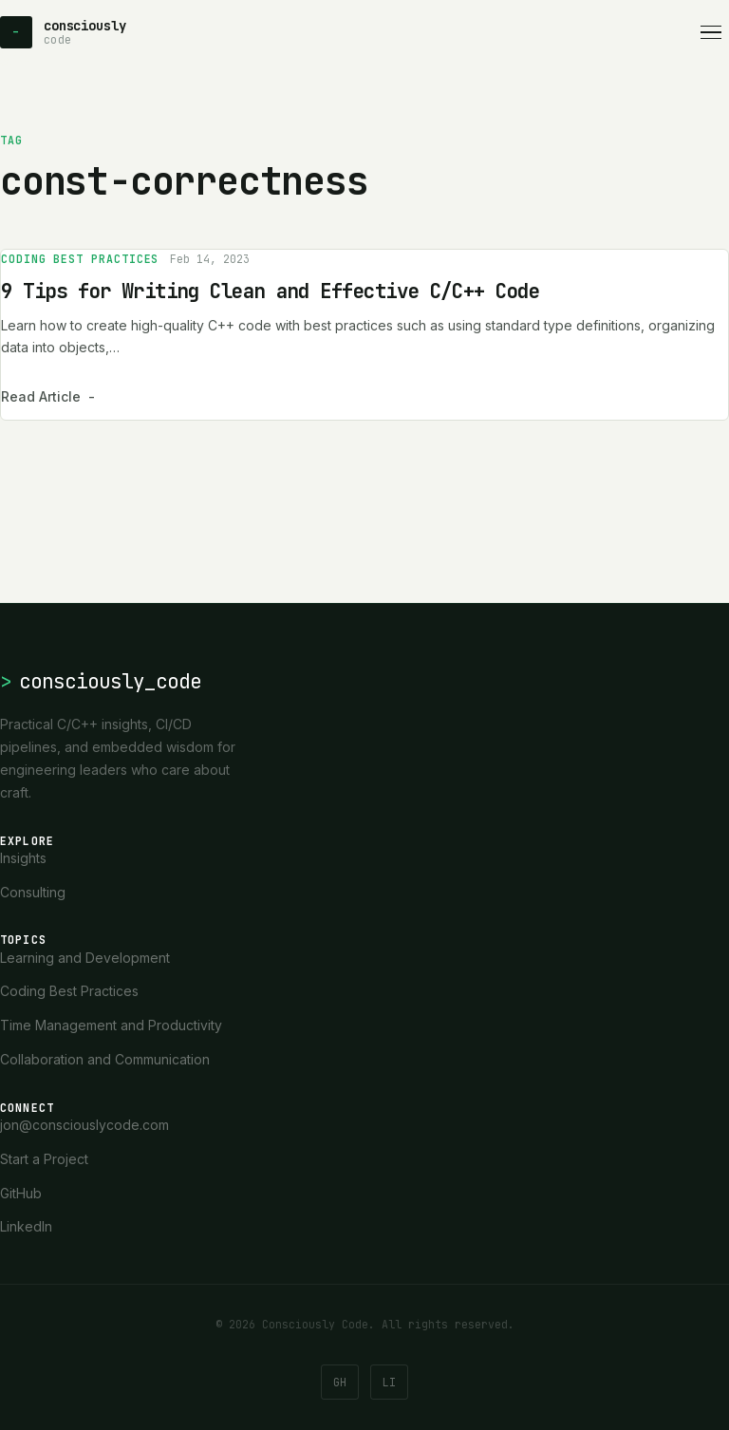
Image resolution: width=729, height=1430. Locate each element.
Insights (23, 858)
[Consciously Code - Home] (62, 32)
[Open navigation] (711, 32)
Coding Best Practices (80, 259)
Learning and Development (85, 958)
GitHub (21, 1193)
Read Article (48, 397)
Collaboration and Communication (105, 1059)
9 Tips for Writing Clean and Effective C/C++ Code (270, 291)
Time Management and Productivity (111, 1025)
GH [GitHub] (339, 1382)
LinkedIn (26, 1226)
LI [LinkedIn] (389, 1382)
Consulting (32, 892)
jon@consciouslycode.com (84, 1125)
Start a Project (44, 1159)
